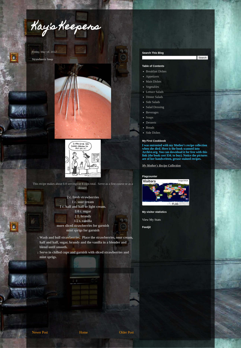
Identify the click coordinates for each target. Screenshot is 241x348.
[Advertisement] (83, 301)
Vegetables (152, 86)
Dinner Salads (154, 97)
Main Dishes (153, 81)
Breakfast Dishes (156, 71)
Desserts (151, 122)
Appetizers (152, 76)
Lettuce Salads (155, 91)
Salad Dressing (155, 107)
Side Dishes (153, 132)
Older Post (126, 332)
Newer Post (40, 332)
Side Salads (153, 102)
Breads (150, 127)
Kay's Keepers (66, 27)
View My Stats (151, 219)
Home (83, 332)
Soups (149, 117)
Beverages (152, 112)
